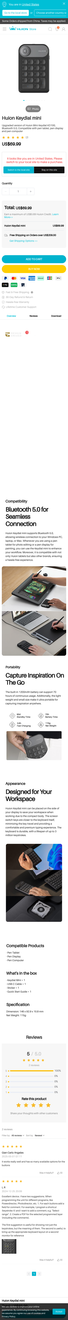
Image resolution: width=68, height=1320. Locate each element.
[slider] (13, 137)
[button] (5, 191)
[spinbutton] (18, 191)
